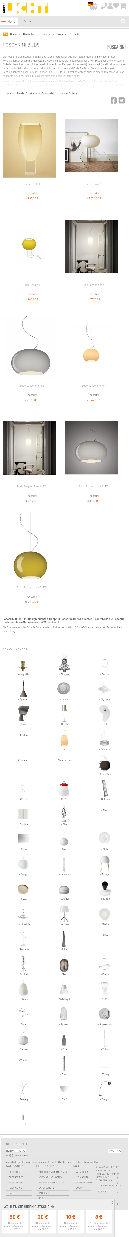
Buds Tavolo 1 (32, 184)
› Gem (64, 840)
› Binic (23, 715)
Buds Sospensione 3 (94, 385)
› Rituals (23, 990)
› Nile (105, 935)
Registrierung (83, 1182)
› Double (23, 815)
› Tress (64, 1065)
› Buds (64, 740)
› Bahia (64, 690)
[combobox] (71, 21)
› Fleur (104, 810)
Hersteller (29, 34)
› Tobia (104, 1040)
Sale (11, 1193)
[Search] (123, 21)
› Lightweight (23, 915)
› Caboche (104, 740)
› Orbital (23, 965)
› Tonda (23, 1060)
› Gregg (23, 865)
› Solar (23, 1015)
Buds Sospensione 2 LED (94, 486)
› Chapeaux (23, 760)
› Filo (64, 815)
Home (13, 34)
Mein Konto (82, 1177)
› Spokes (64, 1015)
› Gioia (104, 840)
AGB (41, 1198)
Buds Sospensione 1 (94, 284)
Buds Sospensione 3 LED (32, 587)
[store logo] (25, 8)
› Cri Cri (64, 790)
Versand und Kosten (50, 1177)
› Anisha (104, 665)
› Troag (104, 1065)
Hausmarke (15, 1187)
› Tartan (23, 1040)
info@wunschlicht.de (111, 1185)
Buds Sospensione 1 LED (31, 486)
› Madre (104, 915)
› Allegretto (23, 665)
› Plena (104, 965)
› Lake (23, 890)
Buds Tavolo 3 (31, 284)
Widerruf (44, 1193)
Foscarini (62, 34)
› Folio (23, 840)
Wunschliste (83, 1172)
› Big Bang (104, 690)
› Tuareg (23, 1090)
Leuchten (14, 1172)
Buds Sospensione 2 (32, 385)
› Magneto (23, 940)
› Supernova (105, 1015)
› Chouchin (104, 765)
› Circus (23, 790)
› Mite (64, 940)
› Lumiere (64, 915)
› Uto (23, 1115)
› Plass (64, 965)
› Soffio (104, 990)
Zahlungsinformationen (53, 1172)
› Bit (104, 715)
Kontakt (103, 1191)
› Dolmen (104, 790)
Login (79, 1187)
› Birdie (64, 715)
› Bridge (23, 735)
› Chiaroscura (64, 760)
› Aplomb (23, 690)
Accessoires (16, 1177)
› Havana (64, 865)
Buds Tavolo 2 (93, 184)
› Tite (64, 1040)
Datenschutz (46, 1187)
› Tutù (64, 1090)
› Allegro (64, 665)
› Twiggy (104, 1090)
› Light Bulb (104, 890)
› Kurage (104, 865)
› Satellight (64, 990)
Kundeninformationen (51, 1182)
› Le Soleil (64, 890)
